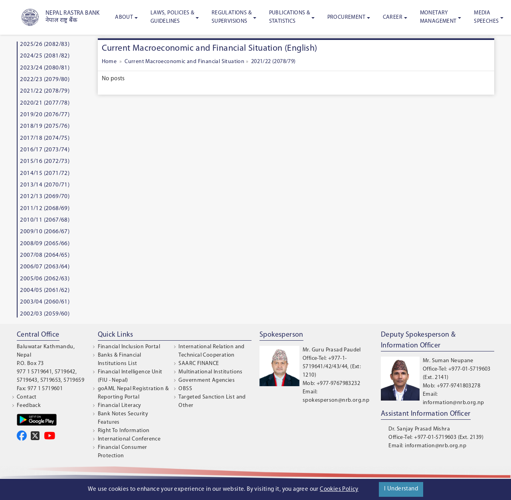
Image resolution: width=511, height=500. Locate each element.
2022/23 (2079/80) (44, 80)
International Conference (129, 439)
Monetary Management (438, 17)
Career (392, 17)
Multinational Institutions (210, 372)
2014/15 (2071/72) (44, 174)
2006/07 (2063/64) (44, 267)
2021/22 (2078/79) (44, 91)
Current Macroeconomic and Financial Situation (183, 62)
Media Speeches (486, 17)
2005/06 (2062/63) (44, 279)
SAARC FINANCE (198, 364)
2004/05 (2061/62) (44, 291)
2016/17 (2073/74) (44, 150)
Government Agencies (206, 380)
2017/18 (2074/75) (44, 138)
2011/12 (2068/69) (44, 209)
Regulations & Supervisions (232, 17)
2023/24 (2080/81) (44, 68)
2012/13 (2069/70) (44, 197)
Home (110, 62)
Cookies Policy (339, 489)
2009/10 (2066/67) (44, 232)
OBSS (185, 389)
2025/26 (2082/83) (44, 45)
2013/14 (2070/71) (44, 185)
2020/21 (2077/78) (44, 103)
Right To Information (124, 431)
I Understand (401, 489)
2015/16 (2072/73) (44, 162)
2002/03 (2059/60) (44, 314)
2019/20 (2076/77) (44, 115)
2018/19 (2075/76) (44, 126)
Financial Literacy (119, 406)
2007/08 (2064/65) (44, 255)
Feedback (29, 406)
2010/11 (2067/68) (44, 220)
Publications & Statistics (289, 17)
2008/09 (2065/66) (44, 244)
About (124, 17)
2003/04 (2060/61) (44, 302)
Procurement (346, 17)
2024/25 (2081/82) (44, 56)
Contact (27, 397)
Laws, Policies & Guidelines (172, 17)
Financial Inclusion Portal (129, 347)
